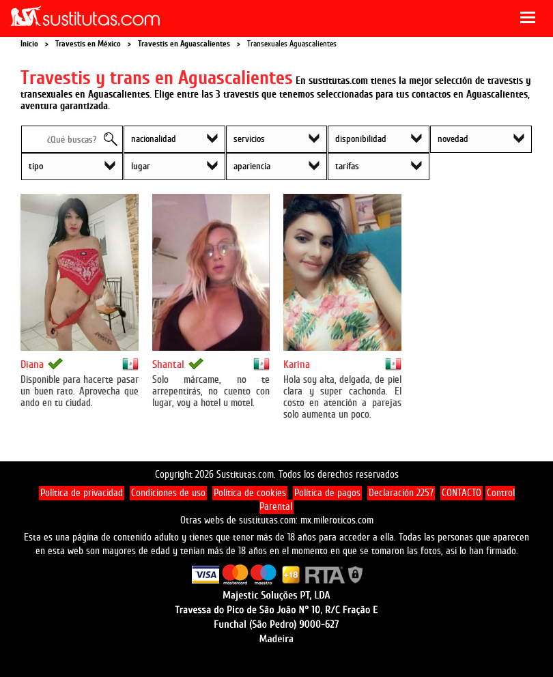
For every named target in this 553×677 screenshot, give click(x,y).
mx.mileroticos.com (336, 520)
